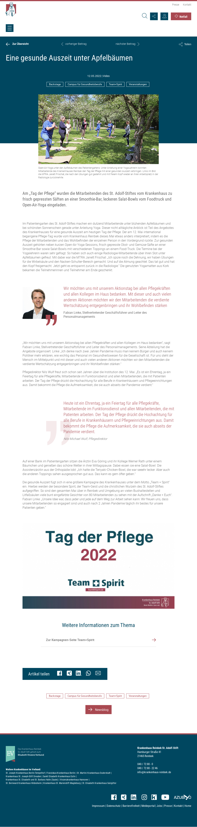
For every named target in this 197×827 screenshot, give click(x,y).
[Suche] (144, 16)
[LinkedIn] (79, 674)
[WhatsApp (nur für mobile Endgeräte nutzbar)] (88, 674)
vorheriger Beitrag (76, 44)
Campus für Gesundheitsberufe (85, 84)
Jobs (159, 806)
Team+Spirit (115, 84)
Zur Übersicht (20, 44)
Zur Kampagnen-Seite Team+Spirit (70, 640)
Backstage (55, 84)
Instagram (144, 797)
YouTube (165, 797)
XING (123, 797)
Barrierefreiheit (131, 806)
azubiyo (182, 797)
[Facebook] (59, 674)
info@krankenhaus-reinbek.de (154, 772)
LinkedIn (134, 797)
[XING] (69, 674)
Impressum (98, 806)
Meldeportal (148, 806)
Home (187, 806)
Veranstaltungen (138, 84)
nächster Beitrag (125, 44)
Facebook (114, 797)
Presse (175, 4)
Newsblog (102, 710)
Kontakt (187, 4)
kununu (154, 797)
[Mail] (98, 674)
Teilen (187, 44)
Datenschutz (114, 806)
